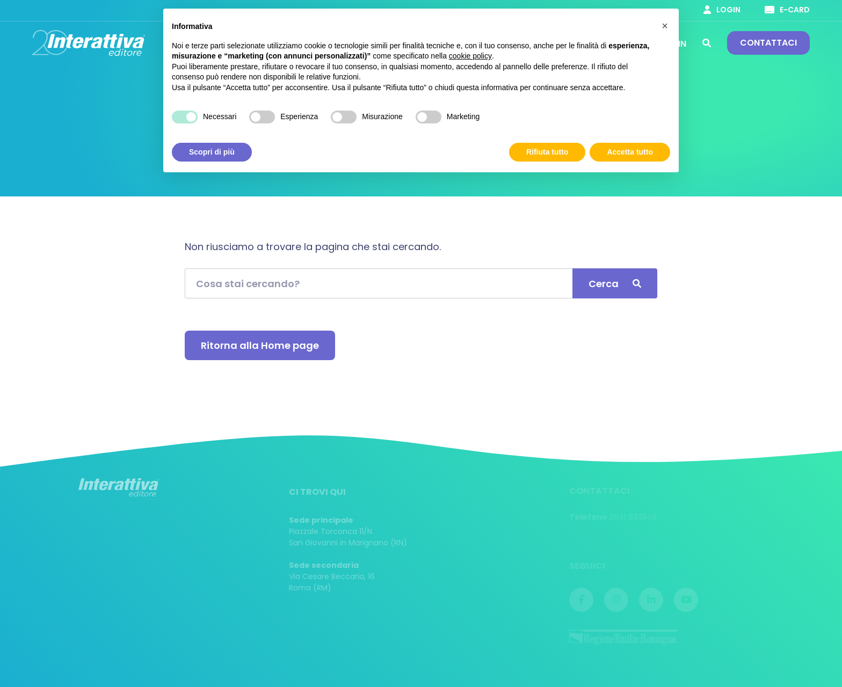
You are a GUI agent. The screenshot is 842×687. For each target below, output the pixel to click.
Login (722, 9)
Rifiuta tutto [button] (547, 152)
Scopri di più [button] (212, 152)
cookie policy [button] (470, 56)
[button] (664, 25)
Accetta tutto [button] (630, 152)
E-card (787, 9)
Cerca (706, 43)
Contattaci (768, 42)
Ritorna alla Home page (260, 345)
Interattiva (88, 43)
